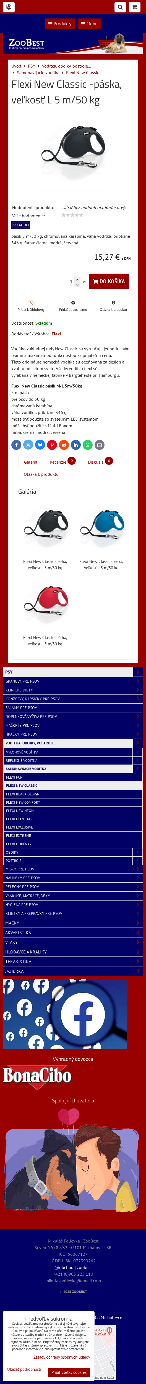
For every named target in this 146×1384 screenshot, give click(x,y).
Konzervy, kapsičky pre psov (74, 699)
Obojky (74, 852)
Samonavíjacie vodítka (74, 769)
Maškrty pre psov (74, 725)
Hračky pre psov (74, 734)
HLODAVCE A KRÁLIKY (74, 951)
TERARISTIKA (74, 961)
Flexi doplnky (19, 844)
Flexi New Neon (20, 810)
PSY (74, 672)
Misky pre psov (74, 869)
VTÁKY (74, 942)
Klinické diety (74, 690)
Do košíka (109, 281)
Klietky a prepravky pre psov (74, 913)
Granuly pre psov (74, 681)
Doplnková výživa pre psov (74, 716)
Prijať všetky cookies (69, 1372)
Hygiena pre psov (74, 905)
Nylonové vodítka (74, 752)
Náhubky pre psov (74, 878)
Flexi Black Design (23, 794)
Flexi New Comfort (23, 802)
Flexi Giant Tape (20, 819)
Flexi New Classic (21, 785)
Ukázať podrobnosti (24, 1369)
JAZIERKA (74, 971)
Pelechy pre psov (74, 887)
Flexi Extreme (18, 835)
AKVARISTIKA (74, 932)
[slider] (72, 215)
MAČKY (74, 923)
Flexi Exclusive (19, 827)
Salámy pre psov (21, 707)
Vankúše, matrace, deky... (74, 896)
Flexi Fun (14, 777)
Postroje (74, 861)
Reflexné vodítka (74, 761)
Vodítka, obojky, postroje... (74, 743)
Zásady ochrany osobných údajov (61, 1357)
